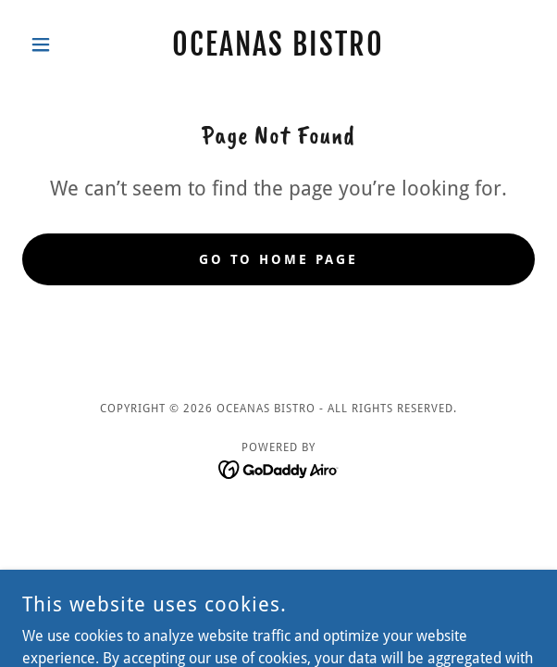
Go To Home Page (279, 259)
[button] (60, 44)
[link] (278, 44)
